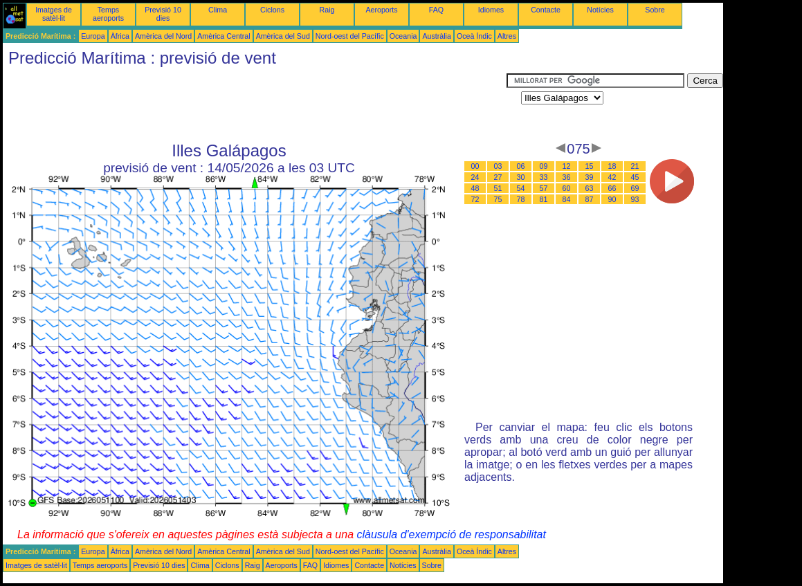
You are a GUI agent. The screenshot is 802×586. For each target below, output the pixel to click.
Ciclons (272, 10)
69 (635, 188)
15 (589, 166)
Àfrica (120, 36)
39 (589, 177)
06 (521, 166)
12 (567, 166)
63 (589, 188)
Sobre (654, 10)
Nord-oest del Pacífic (350, 36)
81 (544, 199)
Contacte (546, 10)
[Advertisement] (255, 104)
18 (612, 166)
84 (567, 199)
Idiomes (491, 10)
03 (498, 166)
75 (498, 199)
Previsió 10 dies (163, 14)
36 (567, 177)
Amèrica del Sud (283, 36)
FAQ (436, 10)
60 (567, 188)
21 (635, 166)
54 (521, 188)
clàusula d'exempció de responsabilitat (450, 534)
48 (475, 188)
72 (475, 199)
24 (475, 177)
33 (544, 177)
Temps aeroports (108, 14)
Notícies (600, 10)
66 (612, 188)
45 (635, 177)
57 (544, 188)
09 (544, 166)
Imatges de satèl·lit (53, 14)
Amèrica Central (223, 36)
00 (475, 166)
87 (589, 199)
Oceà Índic (474, 36)
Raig (327, 10)
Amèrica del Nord (163, 36)
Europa (92, 36)
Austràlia (436, 36)
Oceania (403, 36)
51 (498, 188)
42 (612, 177)
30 (521, 177)
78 (521, 199)
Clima (217, 10)
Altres (507, 36)
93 (635, 199)
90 (612, 199)
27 (498, 177)
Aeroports (381, 10)
